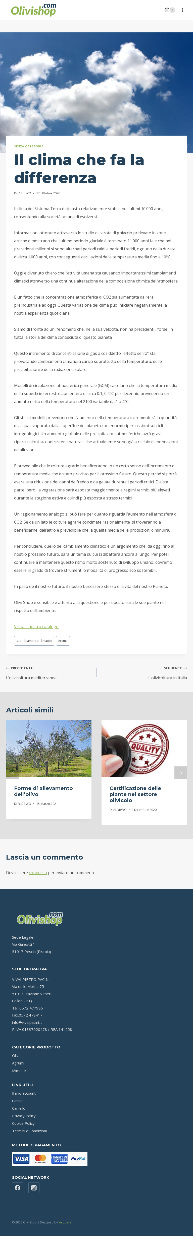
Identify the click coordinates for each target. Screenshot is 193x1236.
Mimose (19, 1070)
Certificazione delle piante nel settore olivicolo (135, 794)
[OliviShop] (33, 10)
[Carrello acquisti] (170, 10)
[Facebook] (17, 1187)
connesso (38, 872)
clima (63, 640)
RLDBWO (24, 193)
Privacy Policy (24, 1115)
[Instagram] (33, 1187)
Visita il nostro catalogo (36, 626)
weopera (65, 1222)
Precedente (12, 772)
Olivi (15, 1055)
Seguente (180, 772)
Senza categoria (28, 146)
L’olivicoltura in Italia (144, 672)
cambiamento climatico (34, 640)
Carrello (18, 1108)
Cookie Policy (23, 1123)
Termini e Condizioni (29, 1130)
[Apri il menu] (182, 10)
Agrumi (18, 1062)
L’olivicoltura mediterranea (49, 672)
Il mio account (24, 1093)
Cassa (17, 1100)
